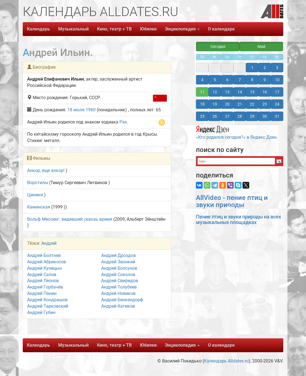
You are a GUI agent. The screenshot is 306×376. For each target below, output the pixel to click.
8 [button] (252, 80)
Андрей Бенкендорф (122, 299)
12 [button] (215, 92)
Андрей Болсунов (119, 268)
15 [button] (252, 92)
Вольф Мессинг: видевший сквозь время (69, 219)
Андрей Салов (41, 274)
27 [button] (227, 116)
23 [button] (264, 104)
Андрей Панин (42, 293)
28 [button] (240, 116)
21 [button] (240, 104)
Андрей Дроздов (118, 255)
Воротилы (37, 182)
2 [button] (265, 67)
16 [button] (264, 92)
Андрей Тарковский (47, 306)
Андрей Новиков (118, 293)
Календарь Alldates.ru (226, 361)
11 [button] (202, 92)
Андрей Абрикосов (46, 261)
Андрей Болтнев (44, 255)
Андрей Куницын (44, 268)
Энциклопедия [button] (182, 29)
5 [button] (215, 80)
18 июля (76, 109)
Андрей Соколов (118, 274)
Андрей (49, 243)
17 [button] (277, 92)
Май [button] (261, 46)
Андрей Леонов (43, 280)
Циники (35, 194)
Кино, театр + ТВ (114, 29)
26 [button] (215, 116)
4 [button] (202, 80)
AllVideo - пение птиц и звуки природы (232, 201)
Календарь (38, 29)
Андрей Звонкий (118, 261)
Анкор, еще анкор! (46, 170)
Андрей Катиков (118, 306)
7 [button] (240, 80)
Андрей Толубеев (119, 287)
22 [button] (252, 104)
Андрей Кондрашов (47, 299)
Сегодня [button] (217, 46)
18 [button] (202, 104)
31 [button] (277, 116)
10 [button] (277, 80)
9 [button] (265, 80)
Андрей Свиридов (119, 280)
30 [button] (264, 116)
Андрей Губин (41, 312)
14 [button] (240, 92)
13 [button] (227, 92)
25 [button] (202, 116)
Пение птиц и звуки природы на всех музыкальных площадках (238, 219)
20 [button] (227, 104)
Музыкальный (73, 29)
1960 (91, 109)
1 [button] (252, 67)
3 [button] (277, 67)
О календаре (221, 29)
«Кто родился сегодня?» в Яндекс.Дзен (236, 132)
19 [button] (215, 104)
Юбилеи (148, 29)
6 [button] (227, 80)
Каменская (38, 207)
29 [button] (252, 116)
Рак (123, 122)
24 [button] (277, 104)
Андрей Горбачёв (45, 287)
